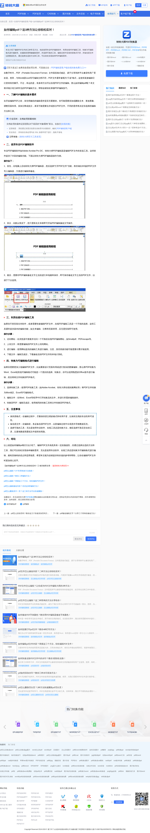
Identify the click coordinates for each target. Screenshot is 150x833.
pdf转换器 (127, 760)
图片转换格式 (4, 755)
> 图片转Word (111, 57)
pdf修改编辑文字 (52, 622)
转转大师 (37, 35)
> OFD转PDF (140, 62)
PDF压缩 (135, 50)
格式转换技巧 (16, 755)
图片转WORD (21, 816)
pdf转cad (75, 755)
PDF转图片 (49, 793)
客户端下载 (4, 808)
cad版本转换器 (13, 760)
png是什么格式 (55, 766)
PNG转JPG (49, 816)
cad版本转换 (117, 760)
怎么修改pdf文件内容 (38, 579)
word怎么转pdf (37, 750)
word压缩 (101, 766)
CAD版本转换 (21, 805)
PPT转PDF (49, 812)
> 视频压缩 (140, 66)
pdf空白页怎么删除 (51, 695)
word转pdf (47, 750)
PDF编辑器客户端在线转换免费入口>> (68, 68)
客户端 (128, 5)
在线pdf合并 (38, 771)
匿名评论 (78, 539)
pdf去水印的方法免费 (48, 680)
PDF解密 (34, 801)
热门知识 (110, 88)
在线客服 (119, 802)
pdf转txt (121, 771)
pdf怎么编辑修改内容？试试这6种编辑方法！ (21, 486)
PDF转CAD (126, 50)
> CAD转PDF (126, 62)
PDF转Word (135, 47)
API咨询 (103, 5)
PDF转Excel (115, 50)
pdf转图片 (41, 755)
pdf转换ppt (119, 750)
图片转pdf (66, 755)
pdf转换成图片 (84, 760)
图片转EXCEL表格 (6, 776)
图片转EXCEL (36, 816)
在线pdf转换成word (29, 755)
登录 (138, 5)
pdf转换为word (83, 771)
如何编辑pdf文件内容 (38, 651)
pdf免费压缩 (48, 771)
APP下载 (115, 5)
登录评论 (91, 539)
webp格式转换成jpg (92, 776)
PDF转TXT (20, 824)
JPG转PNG (35, 808)
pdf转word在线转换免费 (41, 776)
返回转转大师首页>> (60, 466)
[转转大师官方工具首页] (30, 137)
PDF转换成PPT (22, 797)
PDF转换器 (29, 497)
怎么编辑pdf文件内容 (51, 593)
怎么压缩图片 (66, 750)
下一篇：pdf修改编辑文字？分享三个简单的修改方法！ (75, 513)
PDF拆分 (74, 760)
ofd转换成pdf (105, 776)
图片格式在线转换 (70, 771)
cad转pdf (108, 760)
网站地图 (116, 829)
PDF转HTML (49, 820)
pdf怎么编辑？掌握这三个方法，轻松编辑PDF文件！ (25, 481)
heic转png (16, 766)
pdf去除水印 (35, 666)
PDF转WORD (21, 793)
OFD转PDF (34, 766)
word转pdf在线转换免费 (23, 776)
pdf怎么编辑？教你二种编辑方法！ (17, 476)
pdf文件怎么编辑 (36, 593)
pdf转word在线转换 (78, 766)
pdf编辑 (24, 504)
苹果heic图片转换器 (27, 760)
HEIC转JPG (35, 812)
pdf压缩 (129, 755)
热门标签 (133, 88)
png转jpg (111, 750)
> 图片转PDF (110, 62)
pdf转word (137, 755)
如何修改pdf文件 (49, 637)
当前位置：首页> (7, 21)
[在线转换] (65, 124)
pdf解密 (103, 750)
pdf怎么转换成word (6, 750)
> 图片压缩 (110, 66)
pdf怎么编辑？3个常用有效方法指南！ (19, 471)
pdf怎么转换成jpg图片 (22, 750)
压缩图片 (56, 750)
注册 (144, 5)
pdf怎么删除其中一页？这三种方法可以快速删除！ (24, 491)
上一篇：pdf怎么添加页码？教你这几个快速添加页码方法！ (27, 513)
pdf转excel (25, 766)
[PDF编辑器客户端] (64, 128)
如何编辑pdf (10, 504)
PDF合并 (34, 820)
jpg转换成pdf (96, 755)
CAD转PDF (49, 801)
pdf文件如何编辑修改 (38, 622)
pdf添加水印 (35, 680)
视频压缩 (58, 760)
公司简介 (3, 793)
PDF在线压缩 (40, 760)
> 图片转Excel (126, 57)
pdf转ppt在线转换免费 (58, 776)
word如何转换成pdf (132, 750)
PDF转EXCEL (36, 797)
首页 (7, 14)
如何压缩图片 (94, 750)
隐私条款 (3, 801)
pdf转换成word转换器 (98, 771)
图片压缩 (66, 760)
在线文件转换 (4, 771)
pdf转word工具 (120, 755)
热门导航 (90, 5)
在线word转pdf (108, 755)
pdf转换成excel (5, 766)
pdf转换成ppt (137, 760)
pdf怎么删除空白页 (37, 695)
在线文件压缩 (91, 766)
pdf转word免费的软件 (80, 750)
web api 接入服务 (6, 805)
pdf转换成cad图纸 (97, 760)
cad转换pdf (58, 771)
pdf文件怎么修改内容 (54, 579)
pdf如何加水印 (46, 666)
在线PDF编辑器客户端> (23, 21)
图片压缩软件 (85, 755)
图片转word (141, 771)
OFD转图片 (44, 766)
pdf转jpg (50, 760)
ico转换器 (66, 766)
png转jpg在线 (111, 771)
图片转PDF (21, 801)
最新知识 (122, 88)
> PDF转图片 (140, 57)
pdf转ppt (3, 760)
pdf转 (13, 771)
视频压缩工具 (130, 771)
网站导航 (122, 829)
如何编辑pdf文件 (46, 564)
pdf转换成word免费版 (24, 771)
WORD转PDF (36, 805)
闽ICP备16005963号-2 (104, 829)
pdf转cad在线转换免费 (76, 776)
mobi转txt (109, 766)
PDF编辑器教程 (24, 564)
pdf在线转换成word (121, 766)
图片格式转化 (134, 766)
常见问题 (3, 797)
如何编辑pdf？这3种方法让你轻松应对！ (49, 21)
